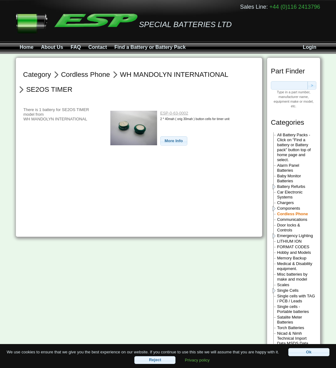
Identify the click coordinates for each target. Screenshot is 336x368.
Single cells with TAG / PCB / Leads (296, 298)
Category (37, 74)
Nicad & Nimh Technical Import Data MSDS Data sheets (292, 341)
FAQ (76, 47)
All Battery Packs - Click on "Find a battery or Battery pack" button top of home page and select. (294, 147)
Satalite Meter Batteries (289, 319)
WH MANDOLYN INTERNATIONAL (174, 74)
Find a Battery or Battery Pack (150, 47)
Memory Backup (291, 258)
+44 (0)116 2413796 (294, 7)
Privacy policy (197, 359)
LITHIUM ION (289, 241)
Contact (97, 47)
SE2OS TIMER (49, 89)
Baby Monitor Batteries (289, 178)
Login (309, 47)
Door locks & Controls (288, 227)
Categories (287, 122)
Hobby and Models (294, 252)
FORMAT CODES (293, 247)
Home (26, 47)
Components (288, 208)
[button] (173, 141)
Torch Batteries (290, 327)
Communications (292, 219)
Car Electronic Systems (290, 194)
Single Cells (288, 290)
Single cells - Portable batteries (293, 309)
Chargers (285, 202)
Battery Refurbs (291, 186)
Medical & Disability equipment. (294, 266)
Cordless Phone (292, 214)
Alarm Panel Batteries (288, 168)
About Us (52, 47)
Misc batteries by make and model (292, 277)
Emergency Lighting (295, 235)
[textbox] (289, 85)
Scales (283, 284)
